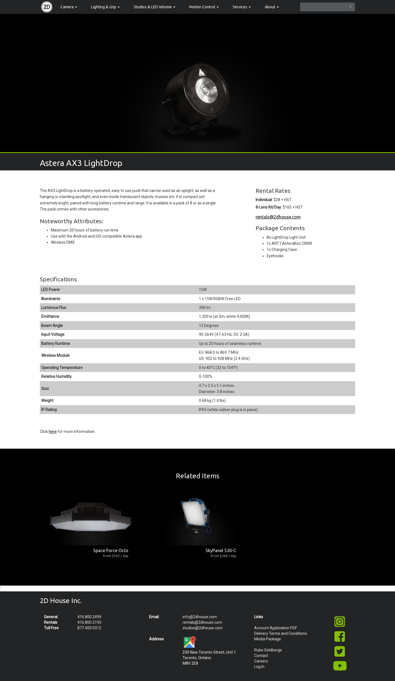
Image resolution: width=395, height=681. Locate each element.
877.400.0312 (89, 628)
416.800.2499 (89, 617)
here (53, 431)
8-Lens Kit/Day (268, 207)
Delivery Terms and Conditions (280, 633)
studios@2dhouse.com (203, 628)
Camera (69, 7)
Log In (259, 666)
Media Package (267, 639)
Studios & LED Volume (154, 7)
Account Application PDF (275, 628)
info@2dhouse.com (200, 617)
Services (242, 7)
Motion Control (204, 7)
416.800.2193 (89, 622)
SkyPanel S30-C (221, 550)
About (272, 7)
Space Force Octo (110, 550)
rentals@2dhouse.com (278, 216)
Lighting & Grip (105, 7)
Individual (264, 199)
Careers (261, 661)
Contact (261, 655)
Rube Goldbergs (268, 650)
